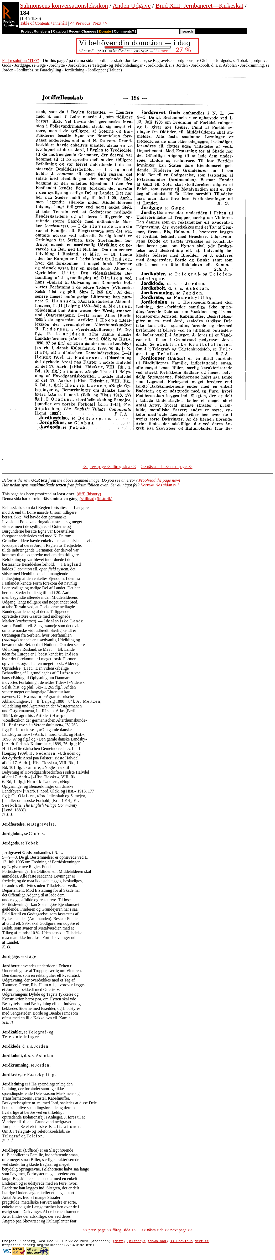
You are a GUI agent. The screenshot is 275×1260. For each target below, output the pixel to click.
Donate (105, 31)
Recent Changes (82, 31)
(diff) (81, 494)
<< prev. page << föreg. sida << (109, 466)
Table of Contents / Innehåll (43, 23)
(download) (158, 1241)
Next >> (100, 23)
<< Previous (80, 23)
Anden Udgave (132, 5)
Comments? (124, 31)
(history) (93, 494)
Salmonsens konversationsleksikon (64, 5)
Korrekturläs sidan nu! (160, 485)
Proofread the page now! (159, 480)
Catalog (59, 31)
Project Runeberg (35, 31)
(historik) (104, 498)
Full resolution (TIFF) (20, 60)
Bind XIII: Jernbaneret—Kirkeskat (199, 5)
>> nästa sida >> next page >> (167, 466)
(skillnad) (88, 498)
